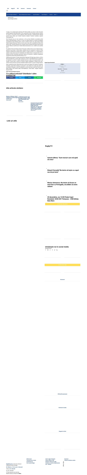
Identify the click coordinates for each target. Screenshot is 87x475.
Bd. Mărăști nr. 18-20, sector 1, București (14, 467)
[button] (7, 11)
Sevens (51, 14)
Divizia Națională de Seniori (25, 14)
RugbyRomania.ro (9, 463)
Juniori (56, 14)
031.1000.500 (12, 468)
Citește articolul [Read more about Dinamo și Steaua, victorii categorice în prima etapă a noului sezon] (8, 100)
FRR (18, 8)
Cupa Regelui (44, 14)
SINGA (20, 473)
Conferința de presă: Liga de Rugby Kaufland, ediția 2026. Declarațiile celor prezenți (24, 98)
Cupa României (36, 14)
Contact (34, 8)
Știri (8, 8)
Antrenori (23, 8)
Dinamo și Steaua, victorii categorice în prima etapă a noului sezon (12, 97)
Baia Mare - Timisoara (62, 69)
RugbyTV (13, 8)
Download (29, 8)
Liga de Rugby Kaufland (12, 14)
